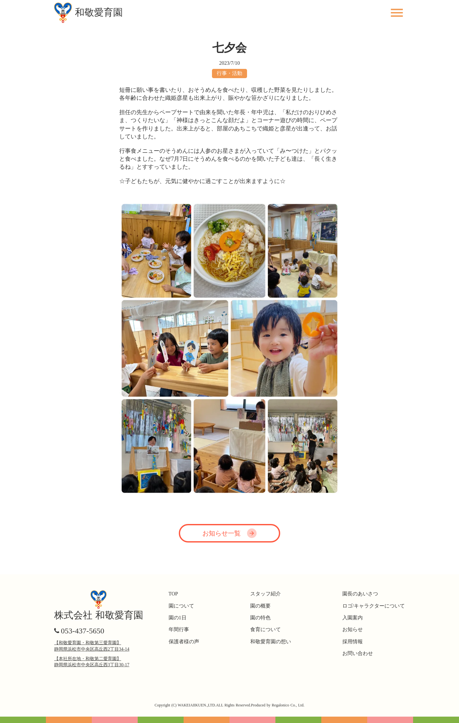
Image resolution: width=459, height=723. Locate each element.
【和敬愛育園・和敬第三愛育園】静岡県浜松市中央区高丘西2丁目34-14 (91, 646)
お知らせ (352, 629)
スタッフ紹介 (265, 593)
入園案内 (352, 617)
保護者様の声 (184, 641)
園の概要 (260, 606)
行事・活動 (229, 73)
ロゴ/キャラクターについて (373, 606)
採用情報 (352, 641)
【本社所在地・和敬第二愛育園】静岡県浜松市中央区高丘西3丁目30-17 (91, 662)
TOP (173, 593)
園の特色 (260, 617)
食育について (265, 629)
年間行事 (179, 629)
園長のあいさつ (360, 593)
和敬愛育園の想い (270, 641)
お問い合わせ (357, 653)
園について (181, 606)
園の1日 (177, 617)
